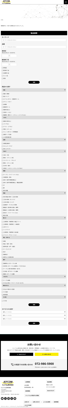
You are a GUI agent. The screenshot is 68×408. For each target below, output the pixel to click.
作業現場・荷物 (6, 177)
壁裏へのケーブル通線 (8, 274)
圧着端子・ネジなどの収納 (9, 204)
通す (4, 259)
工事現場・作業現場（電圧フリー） (11, 221)
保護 (4, 171)
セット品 (5, 75)
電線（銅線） (6, 93)
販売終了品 (5, 70)
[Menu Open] (66, 2)
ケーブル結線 (6, 280)
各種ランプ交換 (6, 134)
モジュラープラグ (7, 146)
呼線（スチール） (7, 129)
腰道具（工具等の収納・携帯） (10, 210)
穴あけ (4, 151)
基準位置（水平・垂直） (9, 246)
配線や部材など (6, 121)
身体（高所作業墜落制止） (9, 180)
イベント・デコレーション (9, 235)
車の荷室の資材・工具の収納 (10, 196)
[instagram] (7, 401)
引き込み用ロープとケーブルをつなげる (12, 283)
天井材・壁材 (6, 165)
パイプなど (5, 124)
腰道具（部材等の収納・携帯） (10, 207)
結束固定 (5, 294)
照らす (4, 218)
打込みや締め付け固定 (8, 289)
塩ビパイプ (5, 96)
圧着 (4, 140)
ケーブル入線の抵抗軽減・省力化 (11, 268)
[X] (5, 401)
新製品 (4, 67)
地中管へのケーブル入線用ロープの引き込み (14, 266)
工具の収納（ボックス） (9, 199)
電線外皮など (6, 109)
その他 (4, 297)
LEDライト (5, 227)
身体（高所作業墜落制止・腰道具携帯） (13, 182)
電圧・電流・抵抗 (7, 243)
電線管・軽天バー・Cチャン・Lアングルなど (14, 115)
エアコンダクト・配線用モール (10, 99)
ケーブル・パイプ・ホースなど (10, 174)
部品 (4, 78)
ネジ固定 (5, 292)
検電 (4, 241)
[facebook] (10, 401)
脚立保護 (5, 190)
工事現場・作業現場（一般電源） (11, 224)
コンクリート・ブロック (9, 160)
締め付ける (6, 285)
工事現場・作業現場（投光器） (10, 232)
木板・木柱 (5, 155)
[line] (13, 401)
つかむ (4, 117)
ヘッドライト (6, 229)
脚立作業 (5, 215)
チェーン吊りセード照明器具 (10, 131)
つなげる (5, 276)
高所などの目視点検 (7, 257)
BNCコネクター (6, 148)
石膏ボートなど (6, 112)
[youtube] (2, 401)
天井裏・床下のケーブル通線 (10, 271)
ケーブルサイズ (6, 249)
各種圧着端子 (6, 143)
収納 (4, 193)
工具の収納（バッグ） (8, 202)
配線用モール (6, 107)
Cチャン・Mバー (7, 101)
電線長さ (5, 254)
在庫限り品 (5, 73)
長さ (4, 251)
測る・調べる (6, 237)
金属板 (4, 104)
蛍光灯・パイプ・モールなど (10, 212)
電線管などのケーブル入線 (9, 263)
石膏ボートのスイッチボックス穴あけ (12, 168)
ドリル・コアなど (7, 126)
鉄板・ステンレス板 (7, 157)
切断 (4, 90)
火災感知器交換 (6, 137)
